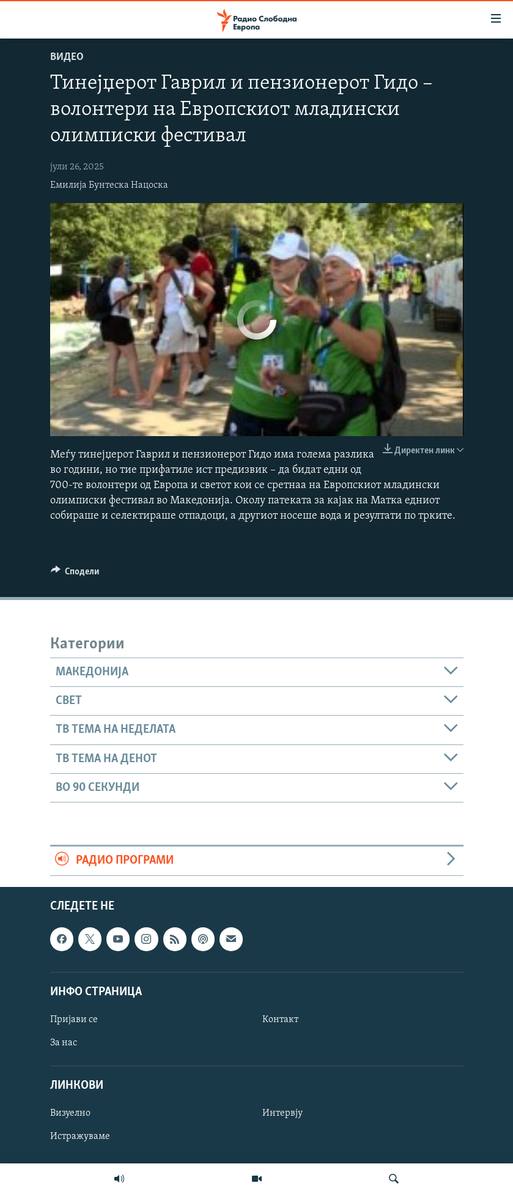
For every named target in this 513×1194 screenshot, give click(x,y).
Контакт (280, 1020)
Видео (67, 57)
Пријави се (74, 1020)
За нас (63, 1043)
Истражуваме (80, 1136)
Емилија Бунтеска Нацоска (109, 185)
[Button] (75, 574)
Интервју (282, 1113)
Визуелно (70, 1113)
